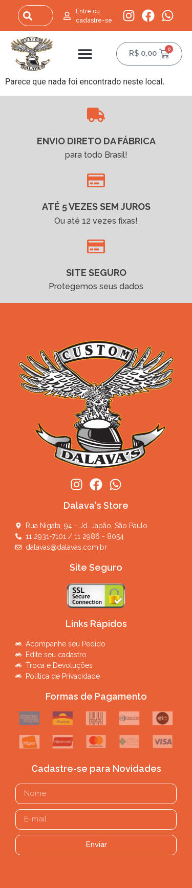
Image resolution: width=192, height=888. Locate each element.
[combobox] (35, 15)
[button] (84, 53)
